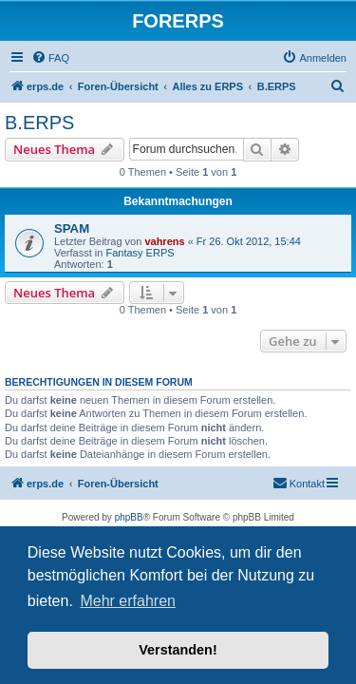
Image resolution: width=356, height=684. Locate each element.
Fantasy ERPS (139, 252)
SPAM (71, 228)
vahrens (164, 241)
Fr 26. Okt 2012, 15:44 (249, 241)
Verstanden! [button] (177, 649)
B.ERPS (39, 122)
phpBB (129, 517)
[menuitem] (50, 58)
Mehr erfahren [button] (128, 601)
